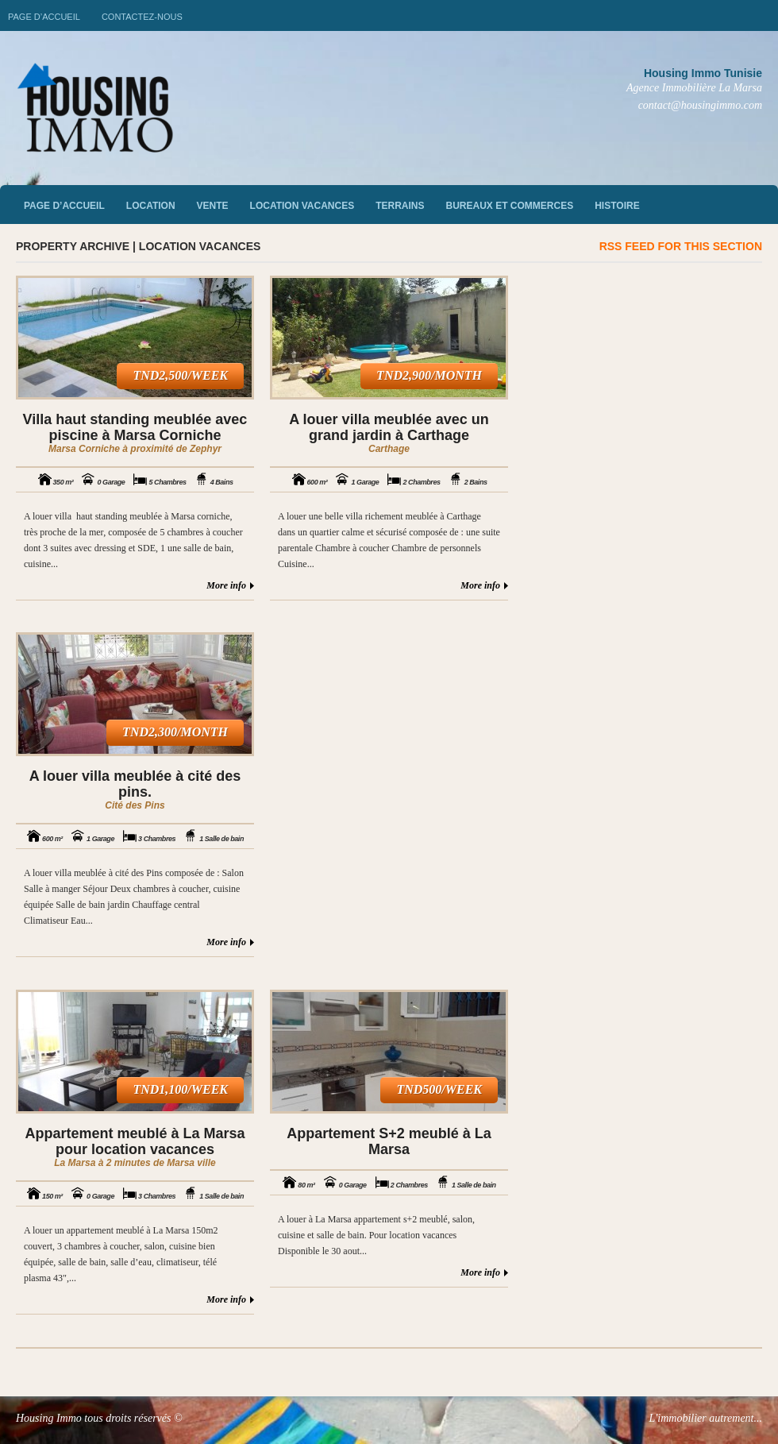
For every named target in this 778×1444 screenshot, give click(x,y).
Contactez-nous (142, 16)
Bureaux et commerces (510, 205)
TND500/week (439, 1089)
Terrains (400, 205)
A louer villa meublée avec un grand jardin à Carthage (388, 427)
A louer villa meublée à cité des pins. (135, 784)
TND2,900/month (429, 375)
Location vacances (302, 205)
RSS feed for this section (680, 246)
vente (213, 205)
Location (150, 205)
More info (226, 585)
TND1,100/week (180, 1089)
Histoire (617, 205)
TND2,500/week (180, 375)
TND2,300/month (175, 732)
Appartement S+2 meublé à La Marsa (389, 1141)
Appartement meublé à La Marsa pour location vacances (135, 1141)
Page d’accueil (44, 16)
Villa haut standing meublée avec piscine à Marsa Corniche (135, 427)
